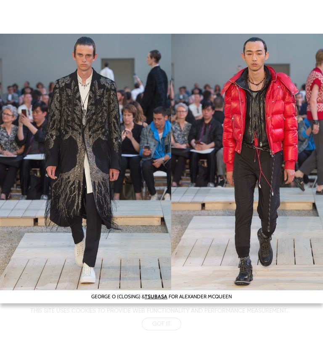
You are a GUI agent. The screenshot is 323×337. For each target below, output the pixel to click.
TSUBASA (156, 296)
